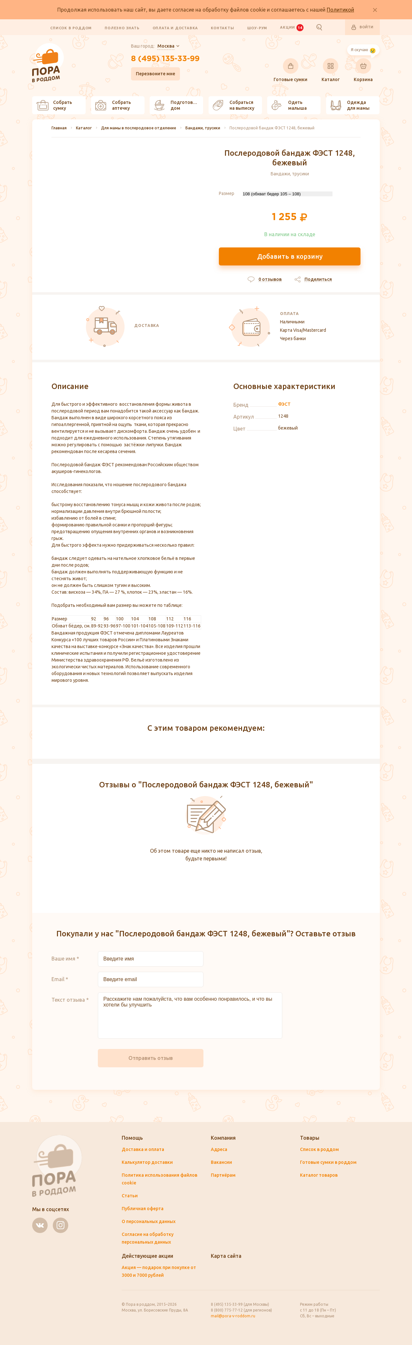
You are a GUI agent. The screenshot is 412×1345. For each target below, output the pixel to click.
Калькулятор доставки (147, 1162)
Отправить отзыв (150, 1058)
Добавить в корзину (290, 256)
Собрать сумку (54, 105)
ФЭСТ (284, 404)
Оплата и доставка (175, 28)
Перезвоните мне (155, 73)
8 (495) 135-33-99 (165, 58)
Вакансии (221, 1162)
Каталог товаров (319, 1175)
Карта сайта (226, 1256)
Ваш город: (152, 46)
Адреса (219, 1149)
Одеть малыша (289, 105)
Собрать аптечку (113, 105)
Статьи (130, 1195)
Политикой (340, 10)
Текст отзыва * (70, 1000)
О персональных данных (148, 1221)
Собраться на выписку (233, 105)
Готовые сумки (290, 70)
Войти (362, 27)
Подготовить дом (177, 105)
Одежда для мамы (350, 105)
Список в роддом (71, 28)
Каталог (331, 70)
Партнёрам (223, 1175)
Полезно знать (122, 28)
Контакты (222, 28)
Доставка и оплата (143, 1149)
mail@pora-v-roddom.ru (233, 1316)
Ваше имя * (65, 958)
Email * (60, 979)
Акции (291, 27)
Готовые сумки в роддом (328, 1162)
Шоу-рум (257, 28)
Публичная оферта (143, 1208)
